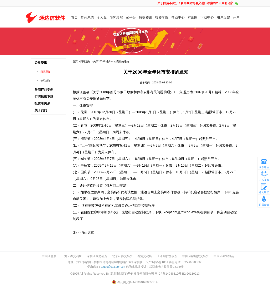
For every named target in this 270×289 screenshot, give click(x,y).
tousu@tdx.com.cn (113, 266)
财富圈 (193, 17)
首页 (74, 17)
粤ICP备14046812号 (168, 273)
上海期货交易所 (167, 256)
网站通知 (45, 71)
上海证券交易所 (71, 256)
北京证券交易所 (122, 256)
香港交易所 (144, 256)
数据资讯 (145, 17)
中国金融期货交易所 (195, 256)
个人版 (102, 17)
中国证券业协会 (224, 256)
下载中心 (207, 17)
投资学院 (161, 17)
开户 (236, 17)
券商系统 (87, 17)
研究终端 (116, 17)
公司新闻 (45, 80)
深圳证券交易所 (97, 256)
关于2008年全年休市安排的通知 (111, 61)
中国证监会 (49, 256)
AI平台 (131, 17)
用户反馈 (223, 17)
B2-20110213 (191, 273)
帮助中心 (178, 17)
